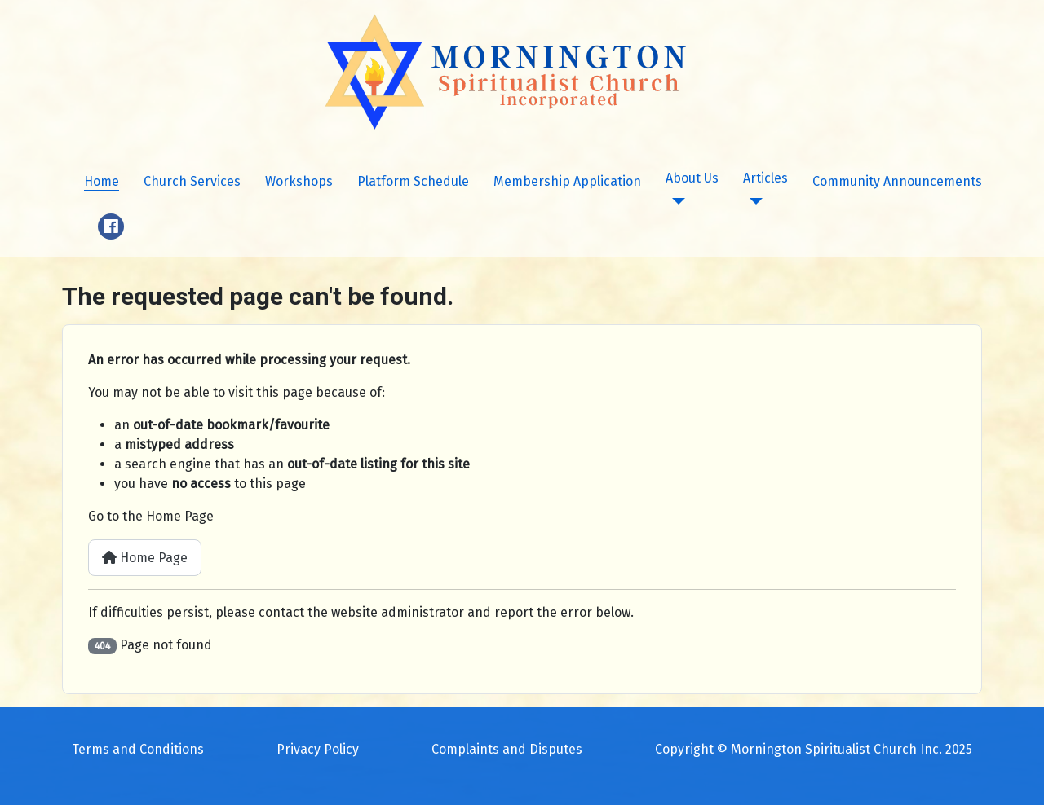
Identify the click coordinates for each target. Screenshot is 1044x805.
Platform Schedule (413, 181)
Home (101, 181)
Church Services (192, 181)
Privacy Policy (317, 749)
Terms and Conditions (138, 749)
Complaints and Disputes (506, 749)
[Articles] (753, 201)
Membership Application (567, 181)
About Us (692, 178)
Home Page (145, 557)
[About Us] (675, 201)
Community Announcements (897, 181)
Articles (765, 178)
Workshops (299, 181)
